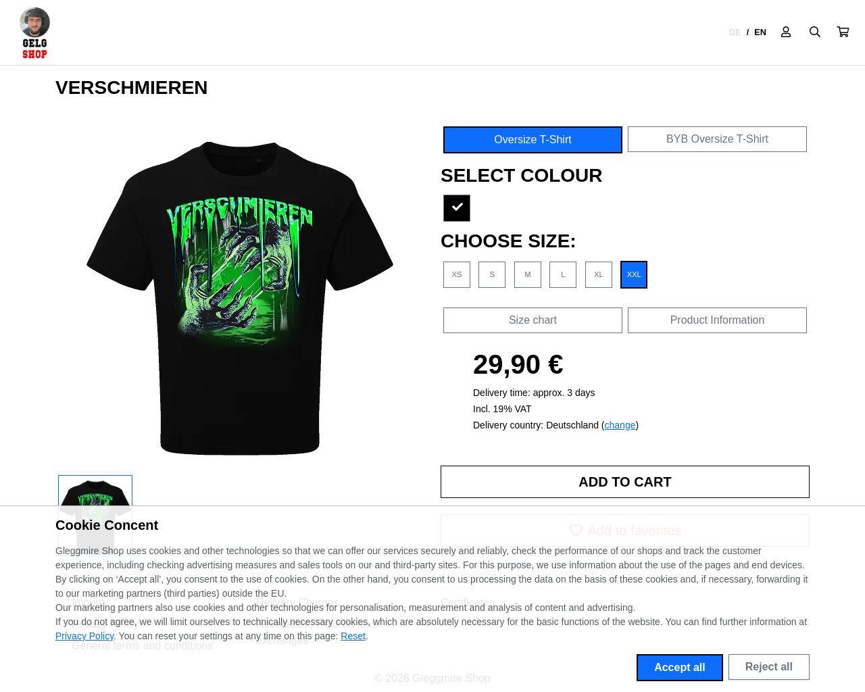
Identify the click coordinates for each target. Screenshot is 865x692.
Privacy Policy (84, 636)
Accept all (680, 667)
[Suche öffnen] (815, 32)
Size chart (533, 320)
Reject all (769, 666)
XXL (634, 274)
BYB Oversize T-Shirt (717, 139)
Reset (353, 636)
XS (457, 274)
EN (760, 32)
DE (735, 32)
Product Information (717, 320)
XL (598, 274)
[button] (843, 32)
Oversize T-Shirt (532, 139)
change (620, 425)
